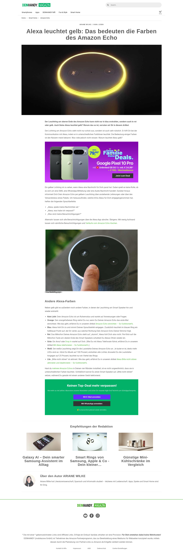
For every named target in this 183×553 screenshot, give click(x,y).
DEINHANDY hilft (49, 12)
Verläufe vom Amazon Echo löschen (101, 223)
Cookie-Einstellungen (119, 548)
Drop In (68, 341)
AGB (89, 548)
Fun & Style (63, 12)
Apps (37, 12)
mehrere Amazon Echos (62, 368)
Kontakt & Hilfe (61, 548)
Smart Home (75, 12)
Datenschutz (101, 548)
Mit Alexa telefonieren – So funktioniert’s (70, 345)
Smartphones (27, 12)
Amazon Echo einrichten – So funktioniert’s (114, 324)
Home (24, 18)
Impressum (77, 548)
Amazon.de (99, 542)
